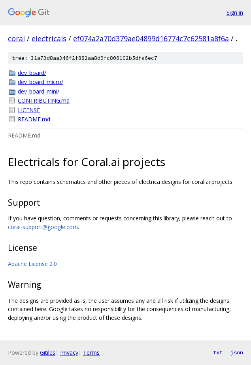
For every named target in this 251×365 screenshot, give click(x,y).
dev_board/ (32, 72)
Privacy (69, 352)
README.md (34, 119)
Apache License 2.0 (32, 264)
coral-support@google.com (43, 227)
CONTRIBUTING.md (44, 100)
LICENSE (29, 110)
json (236, 352)
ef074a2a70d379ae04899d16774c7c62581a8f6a (151, 38)
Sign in (234, 12)
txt (218, 352)
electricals (49, 38)
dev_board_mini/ (38, 91)
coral (16, 38)
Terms (91, 352)
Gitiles (47, 352)
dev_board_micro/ (40, 82)
